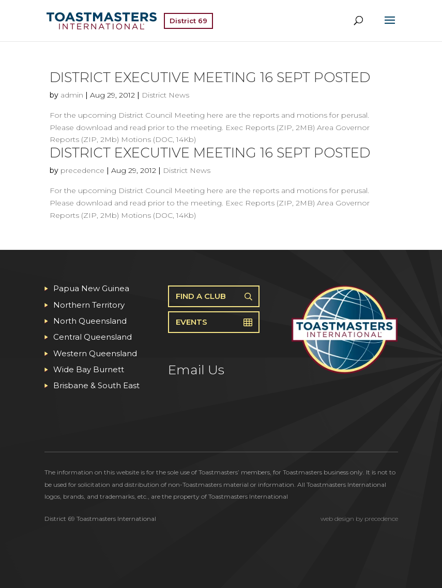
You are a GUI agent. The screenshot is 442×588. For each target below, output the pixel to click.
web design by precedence (359, 518)
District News (165, 95)
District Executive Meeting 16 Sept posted (210, 77)
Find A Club (201, 296)
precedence (82, 170)
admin (71, 95)
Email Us (196, 369)
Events (191, 322)
